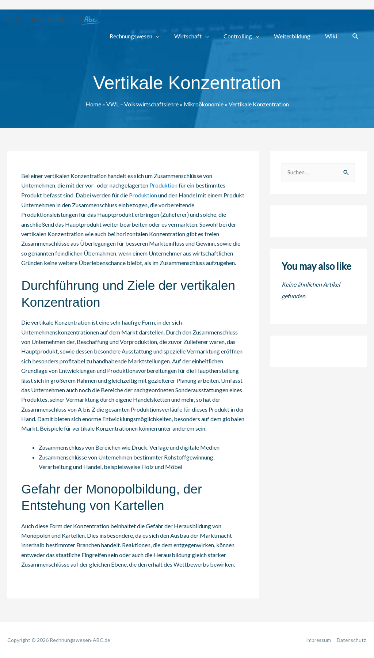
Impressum (318, 639)
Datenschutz (352, 639)
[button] (355, 36)
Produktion (163, 185)
